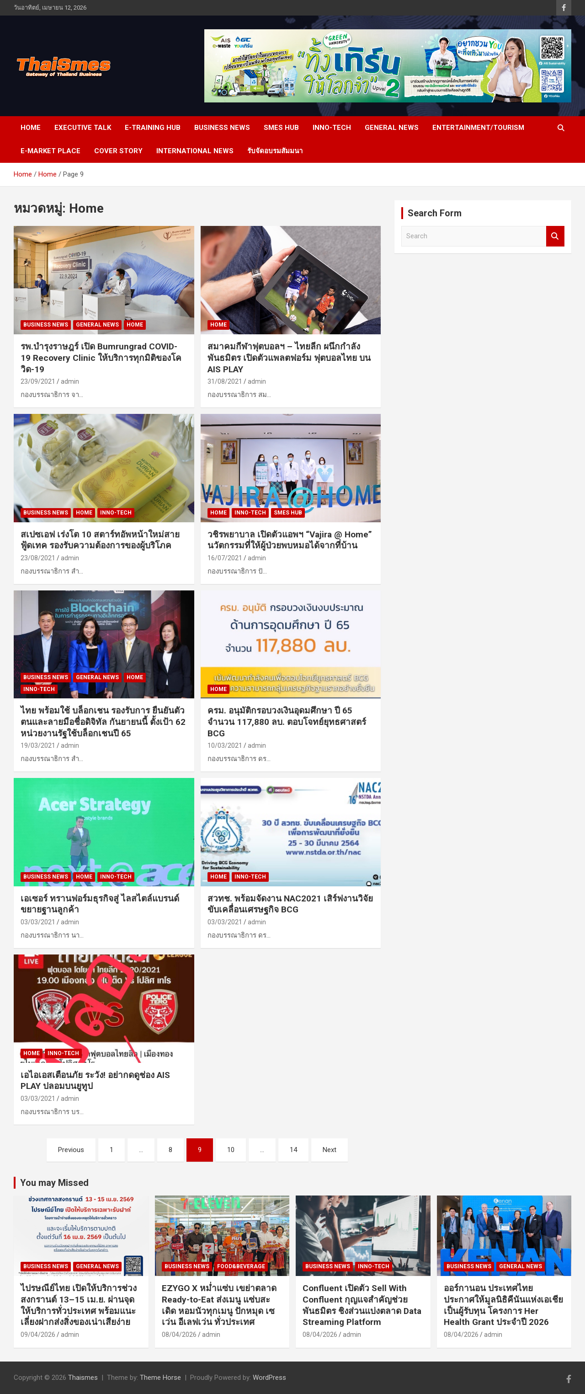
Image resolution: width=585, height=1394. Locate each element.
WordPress (269, 1377)
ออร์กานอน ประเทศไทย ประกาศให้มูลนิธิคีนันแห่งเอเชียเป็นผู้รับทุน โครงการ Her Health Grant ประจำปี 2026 (503, 1305)
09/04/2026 (38, 1334)
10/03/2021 (224, 745)
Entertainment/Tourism (478, 127)
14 (293, 1150)
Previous (71, 1150)
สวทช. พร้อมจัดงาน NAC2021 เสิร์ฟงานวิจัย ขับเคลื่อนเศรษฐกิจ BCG (290, 904)
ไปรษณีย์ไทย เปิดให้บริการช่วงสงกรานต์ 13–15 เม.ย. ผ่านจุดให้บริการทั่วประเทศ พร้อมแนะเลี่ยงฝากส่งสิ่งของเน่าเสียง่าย (79, 1305)
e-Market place (50, 151)
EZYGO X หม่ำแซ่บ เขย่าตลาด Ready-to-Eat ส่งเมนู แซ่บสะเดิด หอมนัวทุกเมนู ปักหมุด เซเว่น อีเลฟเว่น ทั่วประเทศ (219, 1305)
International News (195, 151)
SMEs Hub (281, 127)
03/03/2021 (38, 922)
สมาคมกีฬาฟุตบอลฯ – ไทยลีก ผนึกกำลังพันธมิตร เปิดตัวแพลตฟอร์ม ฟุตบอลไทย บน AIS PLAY (289, 357)
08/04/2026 (179, 1334)
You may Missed (54, 1182)
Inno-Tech (332, 127)
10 (230, 1150)
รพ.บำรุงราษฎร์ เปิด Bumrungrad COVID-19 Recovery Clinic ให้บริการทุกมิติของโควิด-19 (101, 357)
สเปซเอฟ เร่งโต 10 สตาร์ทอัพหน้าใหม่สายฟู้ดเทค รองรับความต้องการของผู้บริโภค (100, 540)
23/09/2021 (38, 381)
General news (392, 127)
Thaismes (83, 1377)
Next (329, 1150)
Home (31, 127)
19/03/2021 (38, 745)
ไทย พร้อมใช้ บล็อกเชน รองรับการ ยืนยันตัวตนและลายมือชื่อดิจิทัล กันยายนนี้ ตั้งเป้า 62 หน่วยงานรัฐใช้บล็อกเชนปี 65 (103, 721)
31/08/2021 (224, 381)
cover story (118, 151)
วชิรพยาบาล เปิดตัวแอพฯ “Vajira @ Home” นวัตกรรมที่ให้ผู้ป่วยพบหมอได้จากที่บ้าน (289, 540)
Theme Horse (160, 1377)
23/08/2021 (38, 558)
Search (555, 236)
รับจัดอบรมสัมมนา (275, 151)
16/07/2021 (224, 558)
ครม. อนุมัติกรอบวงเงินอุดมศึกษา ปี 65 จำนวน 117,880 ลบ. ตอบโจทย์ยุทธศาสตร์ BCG (286, 721)
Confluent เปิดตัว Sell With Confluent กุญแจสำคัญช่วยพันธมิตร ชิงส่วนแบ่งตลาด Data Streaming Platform (362, 1305)
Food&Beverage (241, 1266)
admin (70, 381)
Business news (222, 127)
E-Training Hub (153, 127)
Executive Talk (82, 127)
